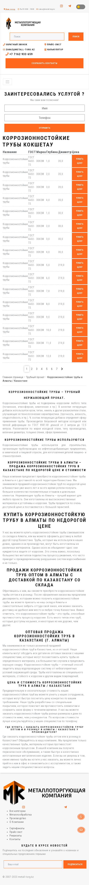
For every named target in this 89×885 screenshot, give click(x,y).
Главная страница (13, 377)
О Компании (17, 822)
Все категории (18, 811)
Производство (18, 818)
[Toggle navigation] (7, 82)
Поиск (76, 36)
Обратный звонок (15, 44)
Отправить (44, 128)
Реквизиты (16, 835)
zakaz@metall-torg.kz (45, 9)
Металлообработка (21, 814)
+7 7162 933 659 (19, 54)
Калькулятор (53, 49)
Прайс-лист (52, 44)
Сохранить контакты (44, 63)
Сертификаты (17, 828)
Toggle (80, 7)
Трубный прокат (35, 377)
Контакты (15, 839)
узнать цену (79, 161)
